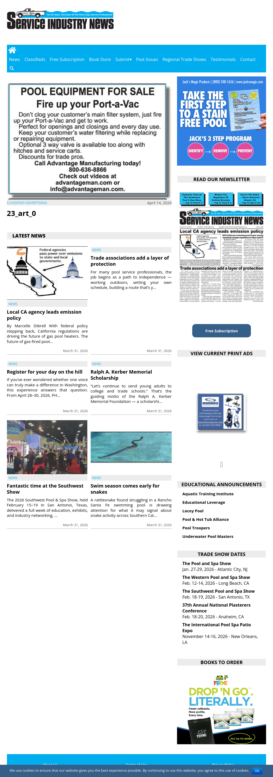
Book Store (100, 59)
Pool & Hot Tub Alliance (205, 519)
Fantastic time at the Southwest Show (45, 488)
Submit (122, 59)
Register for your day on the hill (45, 372)
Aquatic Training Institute (208, 493)
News (14, 59)
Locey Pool (192, 510)
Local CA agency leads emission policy (44, 315)
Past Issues (147, 59)
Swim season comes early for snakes (125, 488)
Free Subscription (67, 59)
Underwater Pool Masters (207, 536)
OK (257, 771)
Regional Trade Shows (184, 59)
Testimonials (223, 59)
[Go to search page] (12, 68)
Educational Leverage (203, 502)
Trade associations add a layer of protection (130, 261)
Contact (247, 59)
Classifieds (35, 59)
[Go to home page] (12, 50)
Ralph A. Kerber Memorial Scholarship (121, 375)
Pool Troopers (196, 527)
